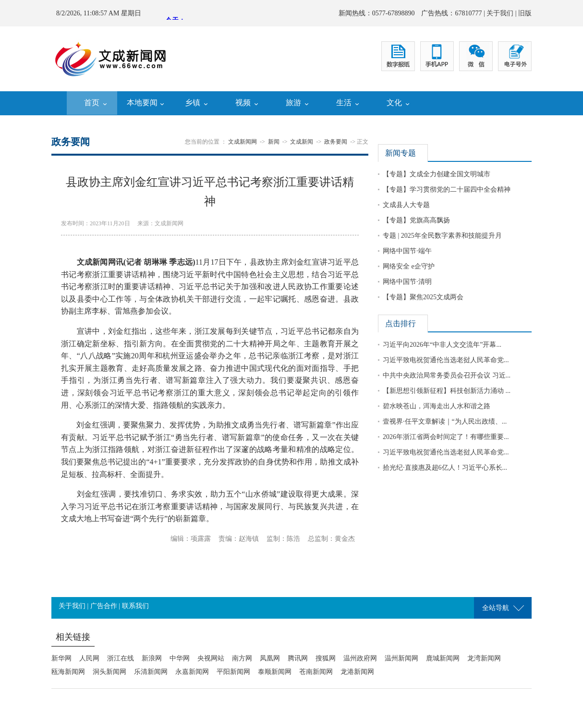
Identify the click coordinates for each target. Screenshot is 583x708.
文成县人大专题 (406, 204)
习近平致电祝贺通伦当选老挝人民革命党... (446, 360)
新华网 (61, 658)
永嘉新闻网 (192, 671)
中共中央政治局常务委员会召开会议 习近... (446, 375)
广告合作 (103, 606)
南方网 (242, 658)
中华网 (180, 658)
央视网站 (210, 658)
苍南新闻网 (316, 671)
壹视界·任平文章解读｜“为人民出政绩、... (445, 421)
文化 (394, 102)
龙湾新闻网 (484, 658)
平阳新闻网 (233, 671)
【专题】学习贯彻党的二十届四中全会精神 (446, 189)
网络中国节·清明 (407, 281)
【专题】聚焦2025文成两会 (423, 297)
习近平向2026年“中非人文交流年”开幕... (442, 344)
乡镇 (192, 102)
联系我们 (135, 606)
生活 (344, 102)
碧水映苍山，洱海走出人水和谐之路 (436, 406)
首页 (91, 102)
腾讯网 (298, 658)
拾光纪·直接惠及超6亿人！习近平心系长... (445, 467)
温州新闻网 (401, 658)
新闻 (273, 141)
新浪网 (152, 658)
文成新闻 (301, 141)
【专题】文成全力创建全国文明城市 (436, 174)
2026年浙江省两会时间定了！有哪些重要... (446, 436)
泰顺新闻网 (275, 671)
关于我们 (499, 13)
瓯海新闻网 (68, 671)
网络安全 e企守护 (409, 266)
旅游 (293, 102)
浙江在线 (120, 658)
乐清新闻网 (151, 671)
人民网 (89, 658)
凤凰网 (270, 658)
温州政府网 (360, 658)
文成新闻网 (242, 141)
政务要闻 (335, 141)
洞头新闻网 (109, 671)
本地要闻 (142, 102)
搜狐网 (326, 658)
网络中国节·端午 (407, 251)
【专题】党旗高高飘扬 (416, 220)
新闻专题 (400, 153)
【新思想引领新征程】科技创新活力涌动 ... (446, 390)
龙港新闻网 (357, 671)
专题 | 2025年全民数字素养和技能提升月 (442, 235)
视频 (243, 102)
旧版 (525, 13)
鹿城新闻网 (443, 658)
